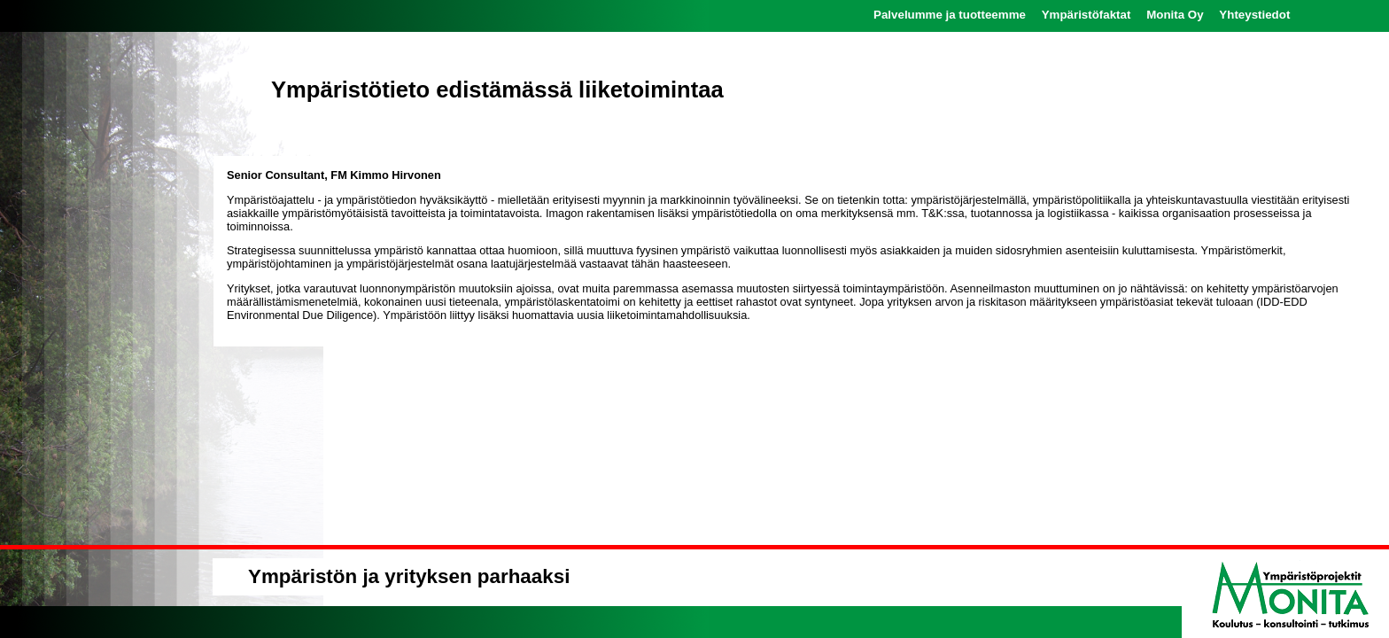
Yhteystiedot (1254, 14)
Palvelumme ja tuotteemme (949, 14)
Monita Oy (1174, 14)
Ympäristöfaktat (1086, 14)
